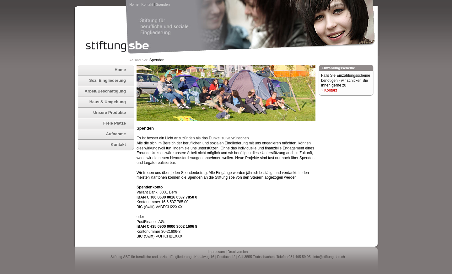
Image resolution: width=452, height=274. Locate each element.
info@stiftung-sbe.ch (329, 257)
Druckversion (238, 252)
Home (133, 4)
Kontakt (147, 4)
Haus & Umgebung (107, 101)
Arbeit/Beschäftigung (105, 91)
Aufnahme (116, 133)
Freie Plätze (114, 123)
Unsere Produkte (109, 112)
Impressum (216, 252)
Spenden (163, 4)
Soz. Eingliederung (107, 80)
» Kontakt (329, 90)
